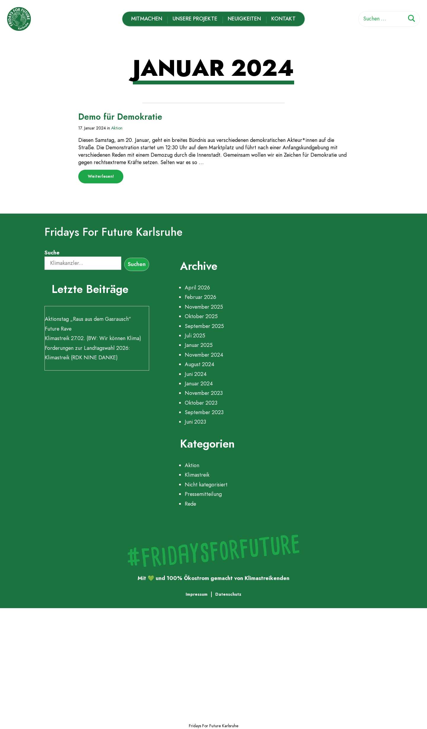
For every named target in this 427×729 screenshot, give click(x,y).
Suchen (137, 264)
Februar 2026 (200, 297)
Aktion (116, 128)
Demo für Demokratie (120, 117)
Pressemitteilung (203, 494)
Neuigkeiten (244, 19)
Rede (190, 504)
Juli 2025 (195, 335)
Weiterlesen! (105, 178)
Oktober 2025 (201, 316)
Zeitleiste (47, 663)
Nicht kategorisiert (206, 484)
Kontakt (284, 19)
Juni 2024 (196, 374)
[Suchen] (411, 19)
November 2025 (204, 307)
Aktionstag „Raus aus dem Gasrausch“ (88, 319)
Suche (52, 253)
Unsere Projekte (195, 19)
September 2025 (204, 326)
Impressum (197, 594)
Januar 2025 (199, 345)
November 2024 (204, 355)
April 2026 (197, 287)
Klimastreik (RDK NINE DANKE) (81, 357)
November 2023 (204, 393)
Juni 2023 (195, 422)
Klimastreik (197, 475)
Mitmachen (146, 19)
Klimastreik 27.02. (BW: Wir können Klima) (93, 338)
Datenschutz (228, 594)
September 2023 (204, 412)
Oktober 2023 (201, 403)
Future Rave (58, 329)
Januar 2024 (199, 383)
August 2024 (199, 364)
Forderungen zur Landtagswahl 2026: (87, 348)
